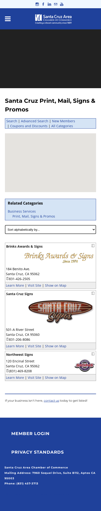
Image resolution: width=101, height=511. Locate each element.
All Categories (62, 126)
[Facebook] (43, 4)
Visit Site (34, 285)
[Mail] (55, 4)
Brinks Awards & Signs (24, 246)
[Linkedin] (49, 4)
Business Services (22, 211)
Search (11, 121)
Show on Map (55, 285)
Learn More (15, 285)
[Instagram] (37, 4)
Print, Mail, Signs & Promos (33, 216)
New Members (63, 121)
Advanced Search (34, 121)
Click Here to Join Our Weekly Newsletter (37, 494)
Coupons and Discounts (29, 126)
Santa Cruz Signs (19, 294)
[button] (57, 161)
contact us (51, 400)
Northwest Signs (19, 354)
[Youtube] (61, 4)
